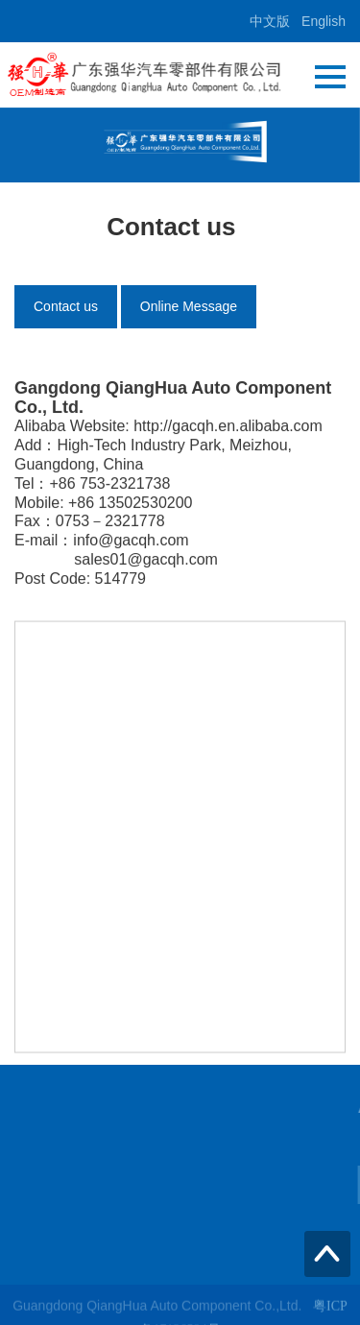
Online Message (188, 306)
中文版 (270, 21)
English (323, 21)
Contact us (66, 306)
